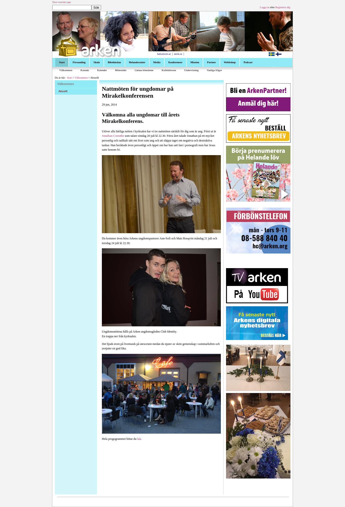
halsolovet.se (164, 54)
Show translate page (61, 2)
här (139, 439)
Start (69, 77)
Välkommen (81, 77)
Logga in (264, 7)
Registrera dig (282, 7)
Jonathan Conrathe (113, 136)
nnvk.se (178, 54)
